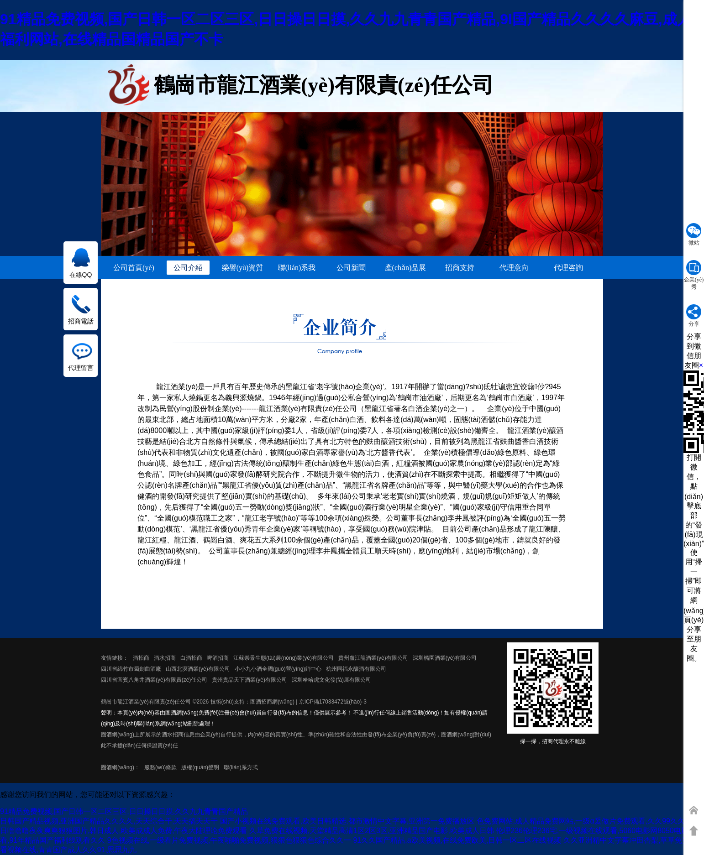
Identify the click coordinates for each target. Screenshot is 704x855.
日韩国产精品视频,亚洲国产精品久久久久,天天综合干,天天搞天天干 (109, 821)
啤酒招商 (218, 658)
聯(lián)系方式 (241, 767)
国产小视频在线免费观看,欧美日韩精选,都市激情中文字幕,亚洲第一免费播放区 (347, 821)
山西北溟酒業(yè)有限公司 (198, 669)
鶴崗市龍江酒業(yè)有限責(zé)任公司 (146, 702)
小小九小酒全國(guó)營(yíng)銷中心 (278, 669)
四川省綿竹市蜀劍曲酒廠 (131, 669)
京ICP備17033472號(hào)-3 (333, 702)
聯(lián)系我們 (297, 269)
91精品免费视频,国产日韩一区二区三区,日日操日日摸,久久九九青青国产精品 (124, 811)
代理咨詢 (568, 267)
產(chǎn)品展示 (405, 269)
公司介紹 (188, 267)
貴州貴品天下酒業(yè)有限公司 (249, 680)
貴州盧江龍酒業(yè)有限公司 (373, 658)
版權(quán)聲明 (200, 767)
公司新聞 (351, 267)
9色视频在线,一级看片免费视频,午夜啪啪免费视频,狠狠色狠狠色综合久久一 (229, 840)
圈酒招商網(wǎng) (272, 702)
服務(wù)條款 (160, 767)
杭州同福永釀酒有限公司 (356, 669)
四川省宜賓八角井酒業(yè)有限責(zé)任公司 (154, 680)
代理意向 (514, 267)
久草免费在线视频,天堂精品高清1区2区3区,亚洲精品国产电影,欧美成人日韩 (371, 830)
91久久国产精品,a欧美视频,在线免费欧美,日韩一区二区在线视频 (457, 840)
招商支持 (459, 267)
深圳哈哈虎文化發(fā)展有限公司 (331, 680)
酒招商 (141, 658)
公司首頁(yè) (133, 267)
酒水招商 (165, 658)
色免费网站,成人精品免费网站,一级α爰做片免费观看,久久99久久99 (585, 821)
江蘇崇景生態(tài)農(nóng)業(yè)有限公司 (283, 658)
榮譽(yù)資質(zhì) (242, 269)
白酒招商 (191, 658)
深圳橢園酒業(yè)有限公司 (445, 658)
